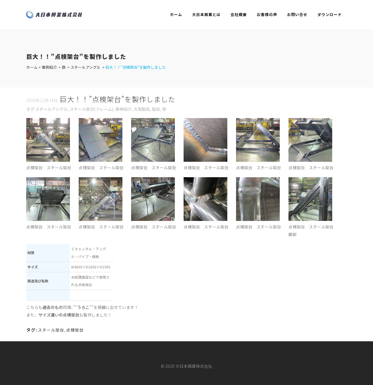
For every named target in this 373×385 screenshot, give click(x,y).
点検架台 (75, 330)
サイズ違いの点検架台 (58, 315)
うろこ (83, 307)
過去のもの (53, 307)
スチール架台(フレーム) (91, 109)
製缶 (156, 109)
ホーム (32, 67)
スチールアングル (86, 67)
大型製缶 (142, 109)
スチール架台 (51, 330)
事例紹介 (49, 67)
